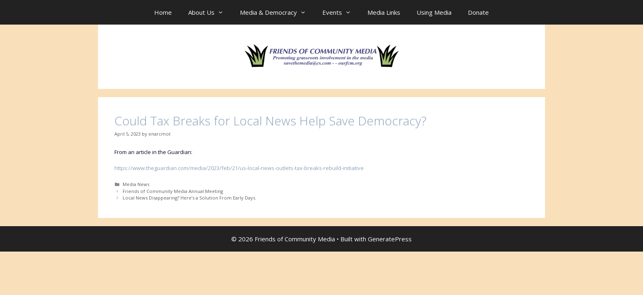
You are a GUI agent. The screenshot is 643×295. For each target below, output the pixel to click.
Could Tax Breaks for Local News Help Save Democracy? (270, 120)
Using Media (434, 12)
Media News (136, 184)
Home (163, 12)
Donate (478, 12)
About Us (210, 12)
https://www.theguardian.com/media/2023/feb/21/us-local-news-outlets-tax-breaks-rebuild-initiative (239, 168)
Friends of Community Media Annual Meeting (173, 191)
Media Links (383, 12)
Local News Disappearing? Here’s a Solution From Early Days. (189, 198)
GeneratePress (390, 239)
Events (340, 12)
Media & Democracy (277, 12)
